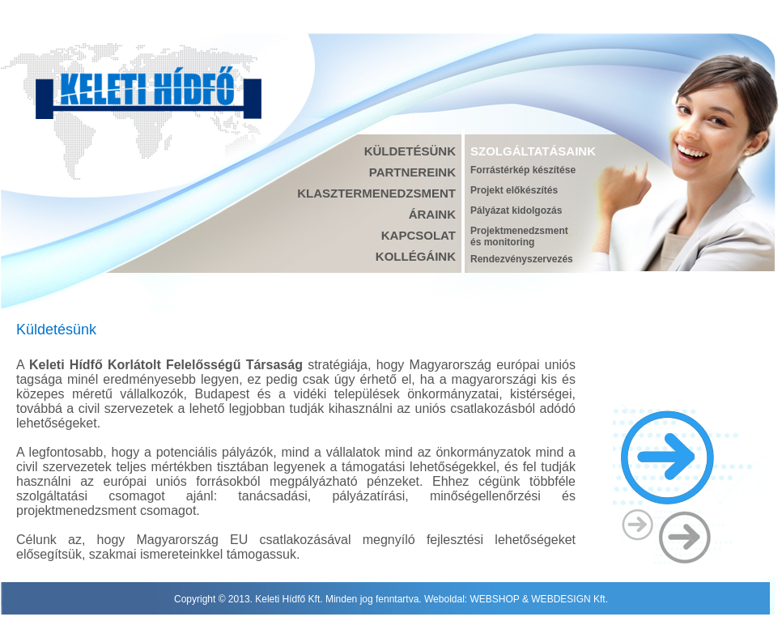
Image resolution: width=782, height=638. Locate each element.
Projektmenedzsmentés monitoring (519, 236)
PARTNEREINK (412, 172)
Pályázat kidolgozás (516, 210)
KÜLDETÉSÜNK (410, 151)
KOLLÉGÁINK (416, 256)
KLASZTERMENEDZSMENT (376, 193)
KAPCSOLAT (418, 235)
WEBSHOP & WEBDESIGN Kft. (539, 599)
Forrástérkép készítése (523, 170)
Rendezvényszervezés (521, 259)
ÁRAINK (432, 214)
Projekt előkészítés (514, 190)
